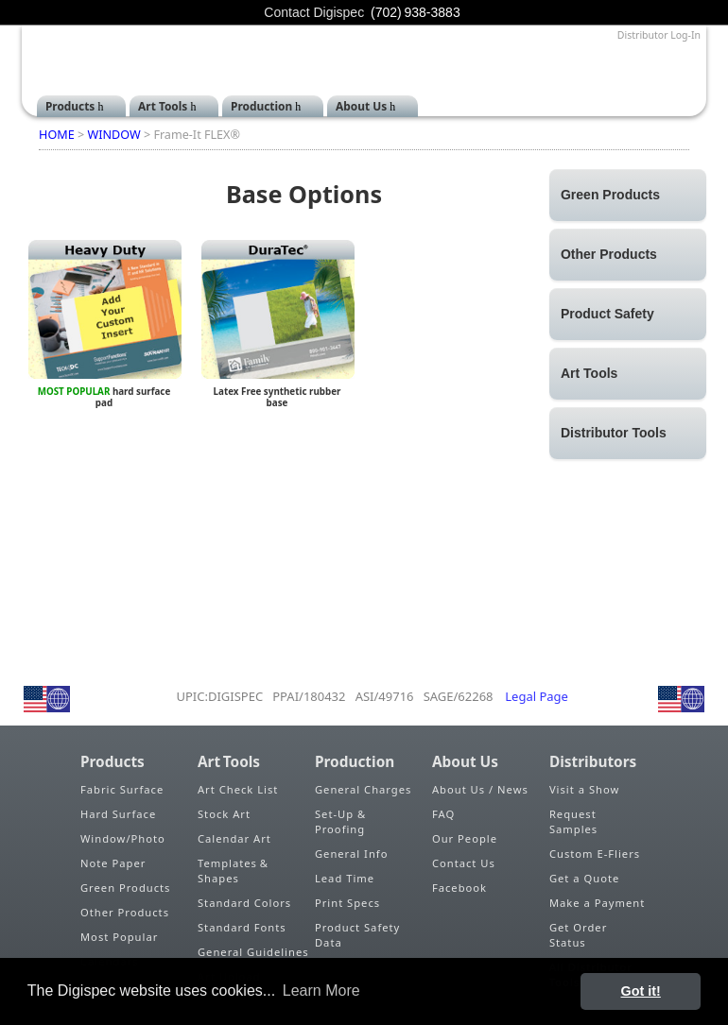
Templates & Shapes (234, 870)
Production (261, 105)
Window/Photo (122, 838)
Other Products (124, 912)
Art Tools (162, 105)
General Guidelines (253, 952)
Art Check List (238, 789)
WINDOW (113, 135)
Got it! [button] (641, 991)
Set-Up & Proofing (340, 821)
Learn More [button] (321, 990)
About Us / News (480, 789)
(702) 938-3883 (415, 12)
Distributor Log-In (659, 35)
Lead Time (344, 878)
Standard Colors (244, 903)
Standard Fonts (242, 927)
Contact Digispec (314, 12)
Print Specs (347, 903)
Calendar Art (234, 838)
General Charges (363, 789)
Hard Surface (118, 814)
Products (70, 105)
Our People (464, 838)
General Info (351, 853)
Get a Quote (584, 878)
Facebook (459, 887)
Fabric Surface (122, 789)
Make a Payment (597, 903)
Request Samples (573, 821)
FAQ (443, 814)
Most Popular (119, 937)
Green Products (125, 887)
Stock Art (224, 814)
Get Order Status (578, 934)
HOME (57, 135)
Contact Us (463, 863)
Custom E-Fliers (594, 853)
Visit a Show (584, 789)
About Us (361, 105)
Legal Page (536, 696)
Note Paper (113, 863)
